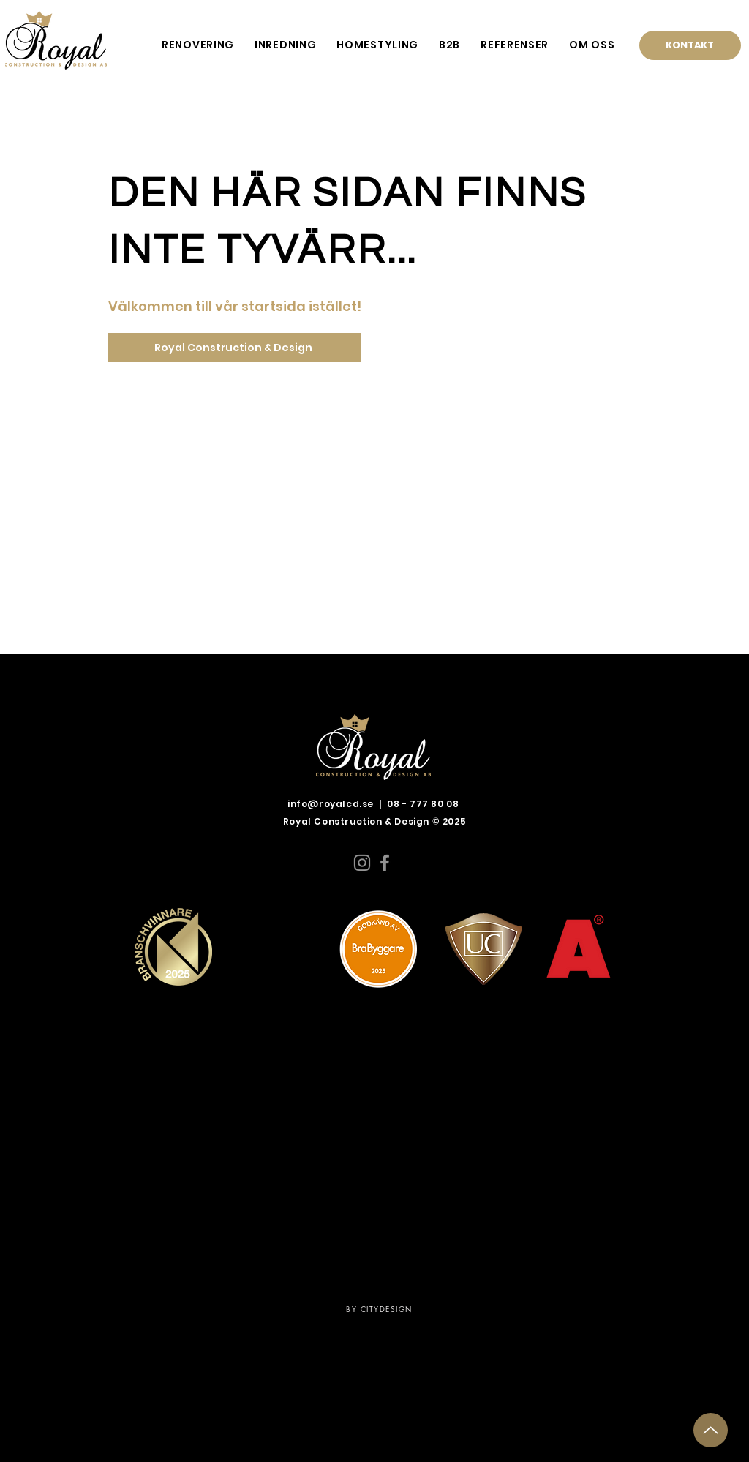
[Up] (710, 1430)
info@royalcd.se (330, 804)
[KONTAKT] (690, 45)
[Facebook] (385, 863)
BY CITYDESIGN (379, 1308)
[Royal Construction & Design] (234, 347)
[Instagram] (362, 863)
